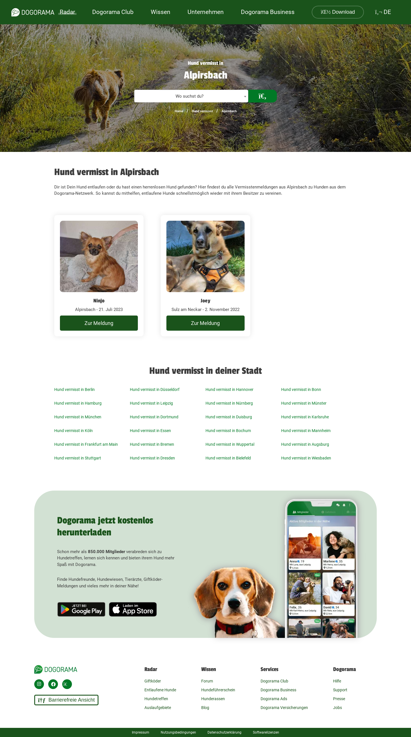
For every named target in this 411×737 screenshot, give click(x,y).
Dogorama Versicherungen (284, 707)
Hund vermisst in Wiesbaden (306, 458)
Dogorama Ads (274, 698)
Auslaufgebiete (157, 707)
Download (338, 12)
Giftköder (152, 681)
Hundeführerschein (218, 690)
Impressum (140, 732)
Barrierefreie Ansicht (66, 700)
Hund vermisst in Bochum (228, 430)
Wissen (208, 669)
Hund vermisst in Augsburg (305, 444)
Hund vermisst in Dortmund (154, 417)
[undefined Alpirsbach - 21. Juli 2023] (99, 276)
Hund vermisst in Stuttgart (77, 458)
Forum (207, 681)
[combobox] (191, 96)
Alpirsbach (229, 111)
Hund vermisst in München (77, 417)
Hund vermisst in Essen (150, 430)
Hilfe (337, 681)
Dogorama (344, 669)
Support (340, 690)
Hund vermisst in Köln (73, 430)
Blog (205, 707)
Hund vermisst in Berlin (74, 389)
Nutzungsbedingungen (178, 732)
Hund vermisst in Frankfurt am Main (86, 444)
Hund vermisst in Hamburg (78, 403)
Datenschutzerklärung (224, 732)
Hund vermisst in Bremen (152, 444)
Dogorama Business (268, 12)
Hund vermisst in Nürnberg (229, 403)
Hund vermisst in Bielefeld (228, 458)
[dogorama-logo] (32, 12)
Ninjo (99, 301)
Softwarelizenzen (266, 732)
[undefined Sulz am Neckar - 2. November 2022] (205, 276)
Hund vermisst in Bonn (301, 389)
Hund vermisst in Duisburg (229, 417)
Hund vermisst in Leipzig (151, 403)
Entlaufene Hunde (160, 690)
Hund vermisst (202, 111)
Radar (67, 12)
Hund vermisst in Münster (304, 403)
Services (269, 669)
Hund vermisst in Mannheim (306, 430)
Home (179, 111)
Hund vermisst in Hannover (229, 389)
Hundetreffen (156, 698)
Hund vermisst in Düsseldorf (155, 389)
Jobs (337, 707)
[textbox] (191, 96)
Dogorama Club (113, 12)
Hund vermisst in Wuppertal (230, 444)
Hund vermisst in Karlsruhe (305, 417)
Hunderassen (213, 698)
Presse (339, 698)
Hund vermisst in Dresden (152, 458)
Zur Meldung (98, 323)
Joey (205, 301)
